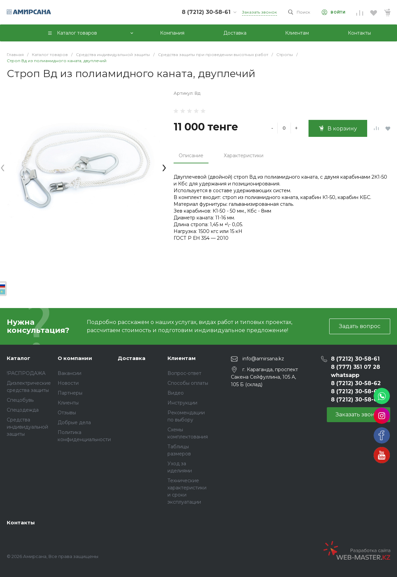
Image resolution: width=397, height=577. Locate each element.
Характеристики (243, 155)
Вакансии (69, 373)
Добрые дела (74, 422)
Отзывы (67, 413)
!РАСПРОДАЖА (26, 373)
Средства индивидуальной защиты (27, 427)
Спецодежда (23, 410)
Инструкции (182, 403)
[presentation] (2, 167)
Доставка (131, 358)
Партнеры (70, 393)
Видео (175, 393)
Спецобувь (20, 400)
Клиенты (68, 403)
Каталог (18, 358)
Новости (68, 383)
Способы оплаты (187, 383)
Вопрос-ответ (184, 373)
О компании (75, 358)
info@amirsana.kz (263, 359)
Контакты (21, 522)
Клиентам (181, 358)
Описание (191, 155)
